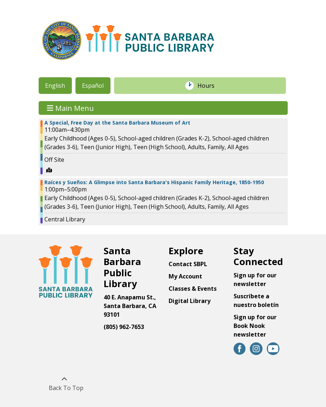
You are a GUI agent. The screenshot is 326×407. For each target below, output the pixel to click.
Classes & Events (193, 289)
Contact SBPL (188, 264)
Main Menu (70, 108)
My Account (185, 276)
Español (93, 86)
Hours (209, 85)
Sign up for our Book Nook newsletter (255, 325)
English (55, 86)
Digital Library (189, 301)
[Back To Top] (64, 383)
